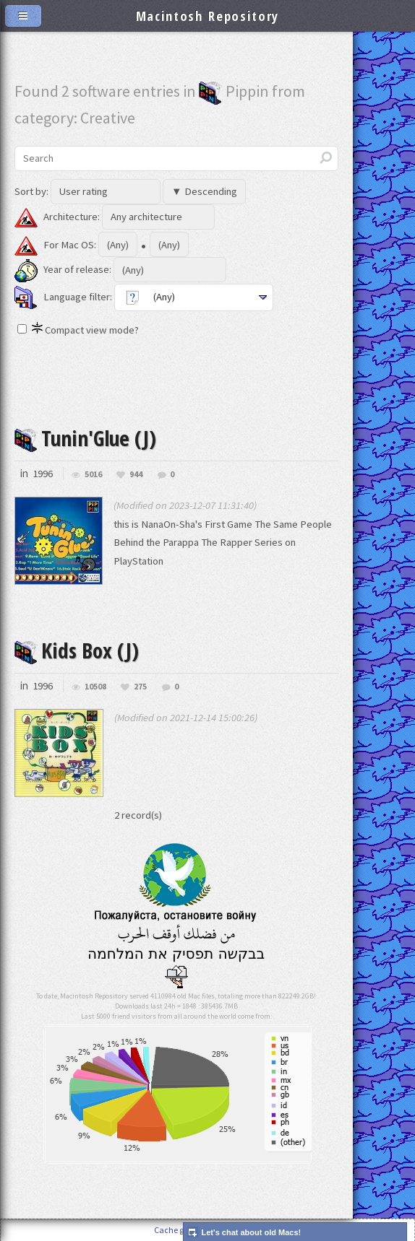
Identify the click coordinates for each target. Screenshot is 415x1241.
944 (135, 474)
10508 (95, 685)
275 (140, 685)
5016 (93, 474)
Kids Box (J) (76, 649)
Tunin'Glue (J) (85, 438)
